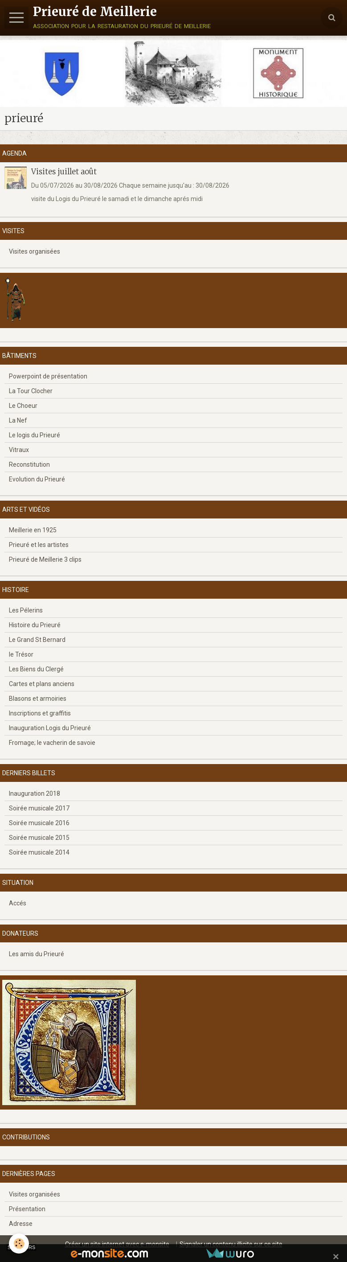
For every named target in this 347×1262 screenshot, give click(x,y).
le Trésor (21, 654)
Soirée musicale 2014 (39, 852)
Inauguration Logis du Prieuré (50, 728)
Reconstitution (29, 464)
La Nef (18, 420)
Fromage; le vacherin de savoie (52, 742)
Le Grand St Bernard (37, 639)
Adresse (21, 1223)
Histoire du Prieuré (35, 625)
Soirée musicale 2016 (39, 822)
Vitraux (19, 449)
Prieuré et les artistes (39, 544)
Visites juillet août (64, 172)
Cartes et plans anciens (41, 683)
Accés (17, 903)
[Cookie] (19, 1243)
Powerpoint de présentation (48, 376)
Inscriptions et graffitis (40, 713)
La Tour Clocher (31, 391)
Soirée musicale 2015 (39, 837)
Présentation (27, 1209)
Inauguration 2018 (34, 793)
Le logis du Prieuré (34, 435)
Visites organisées (34, 251)
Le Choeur (23, 405)
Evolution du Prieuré (37, 479)
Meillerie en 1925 (33, 530)
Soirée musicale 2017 (39, 808)
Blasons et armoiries (37, 698)
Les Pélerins (26, 610)
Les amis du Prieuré (36, 954)
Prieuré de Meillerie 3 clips (45, 559)
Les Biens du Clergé (36, 669)
